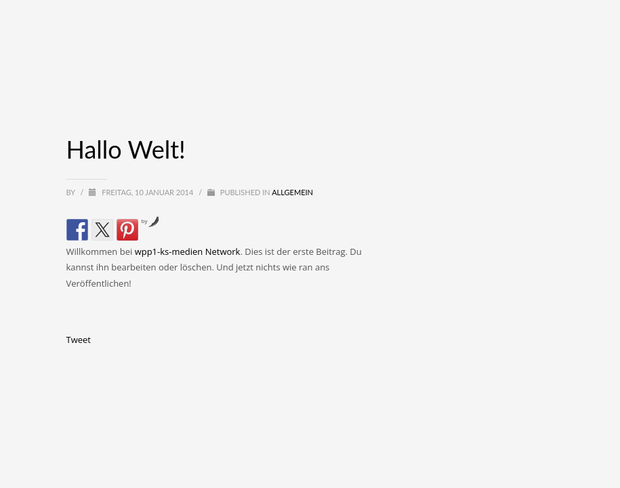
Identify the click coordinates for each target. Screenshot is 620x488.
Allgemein (292, 192)
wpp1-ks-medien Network (188, 251)
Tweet (78, 339)
